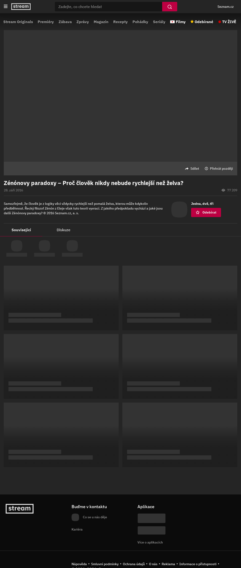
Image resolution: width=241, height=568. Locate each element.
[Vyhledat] (169, 6)
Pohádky (140, 21)
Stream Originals (18, 21)
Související (21, 229)
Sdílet (194, 168)
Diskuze (63, 229)
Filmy (181, 21)
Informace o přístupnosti (198, 564)
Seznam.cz (225, 6)
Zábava (65, 21)
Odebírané (204, 21)
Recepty (120, 21)
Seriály (159, 21)
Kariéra (77, 529)
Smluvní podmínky (105, 564)
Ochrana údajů (134, 564)
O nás (153, 564)
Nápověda (79, 564)
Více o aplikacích (150, 542)
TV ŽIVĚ (229, 21)
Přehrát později (221, 168)
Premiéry (46, 21)
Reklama (168, 564)
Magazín (101, 21)
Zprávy (82, 21)
